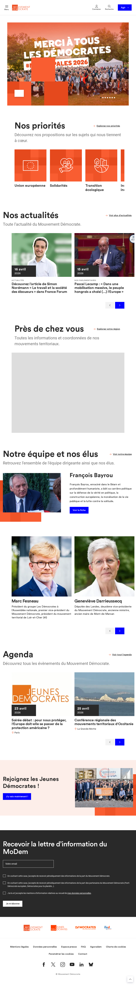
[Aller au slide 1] (100, 97)
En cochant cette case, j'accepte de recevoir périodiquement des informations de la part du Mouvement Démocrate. (59, 878)
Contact (82, 956)
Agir (125, 7)
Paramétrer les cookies (61, 956)
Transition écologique (94, 188)
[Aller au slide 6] (112, 97)
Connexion (96, 7)
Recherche (109, 7)
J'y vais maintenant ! (17, 798)
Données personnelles (45, 949)
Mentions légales (19, 949)
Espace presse (69, 949)
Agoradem (96, 949)
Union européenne (30, 185)
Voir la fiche (79, 510)
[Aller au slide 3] (105, 97)
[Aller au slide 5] (109, 97)
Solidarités (58, 185)
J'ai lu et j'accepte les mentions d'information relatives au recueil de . (50, 895)
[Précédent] (109, 305)
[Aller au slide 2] (102, 97)
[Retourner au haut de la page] (130, 979)
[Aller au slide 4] (107, 97)
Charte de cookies (116, 949)
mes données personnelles (79, 895)
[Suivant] (119, 305)
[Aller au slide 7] (114, 97)
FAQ (83, 949)
